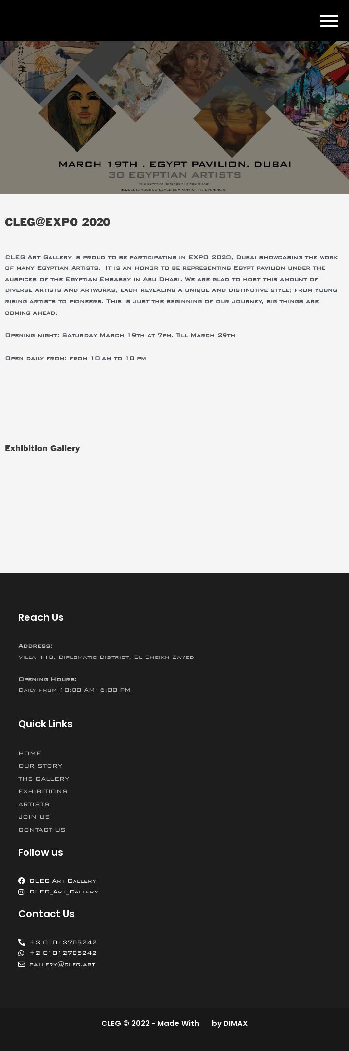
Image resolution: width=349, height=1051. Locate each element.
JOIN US (34, 817)
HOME (29, 753)
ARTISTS (34, 804)
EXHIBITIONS (43, 791)
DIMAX (236, 1023)
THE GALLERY (43, 778)
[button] (328, 20)
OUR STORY (40, 765)
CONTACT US (42, 829)
